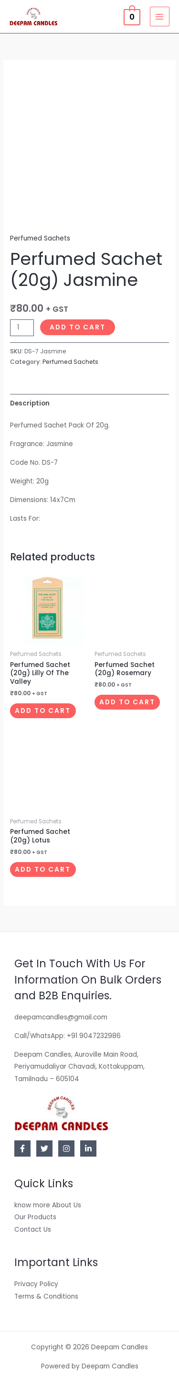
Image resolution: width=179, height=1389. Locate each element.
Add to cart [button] (43, 710)
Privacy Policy (36, 1284)
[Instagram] (66, 1148)
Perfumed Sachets (40, 238)
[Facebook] (22, 1148)
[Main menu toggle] (159, 16)
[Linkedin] (88, 1148)
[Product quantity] (22, 327)
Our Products (35, 1217)
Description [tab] (30, 403)
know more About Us (47, 1205)
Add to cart (77, 327)
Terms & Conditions (46, 1296)
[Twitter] (44, 1148)
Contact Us (32, 1229)
